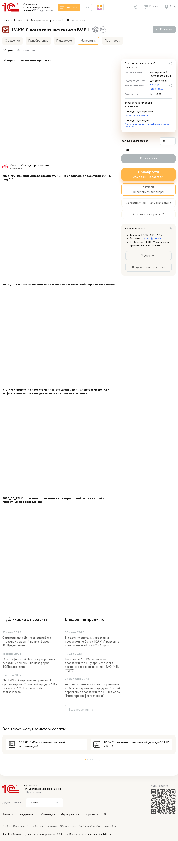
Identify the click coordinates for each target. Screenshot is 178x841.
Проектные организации (136, 115)
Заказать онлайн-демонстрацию (148, 202)
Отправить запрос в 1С (148, 214)
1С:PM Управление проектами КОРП (47, 20)
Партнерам (112, 40)
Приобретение (38, 40)
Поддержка (64, 40)
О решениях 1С (20, 826)
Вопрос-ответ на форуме (148, 267)
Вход (173, 6)
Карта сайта (109, 826)
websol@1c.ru (103, 834)
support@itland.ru (152, 238)
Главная (7, 20)
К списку (166, 29)
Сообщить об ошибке (89, 826)
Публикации (46, 814)
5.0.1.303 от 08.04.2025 (156, 87)
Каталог (19, 20)
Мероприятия (69, 814)
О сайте (6, 826)
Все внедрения (79, 709)
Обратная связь (68, 826)
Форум (107, 814)
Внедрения (25, 814)
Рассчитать (148, 158)
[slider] (127, 150)
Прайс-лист (37, 826)
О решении (12, 40)
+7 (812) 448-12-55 (151, 235)
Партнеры (91, 814)
